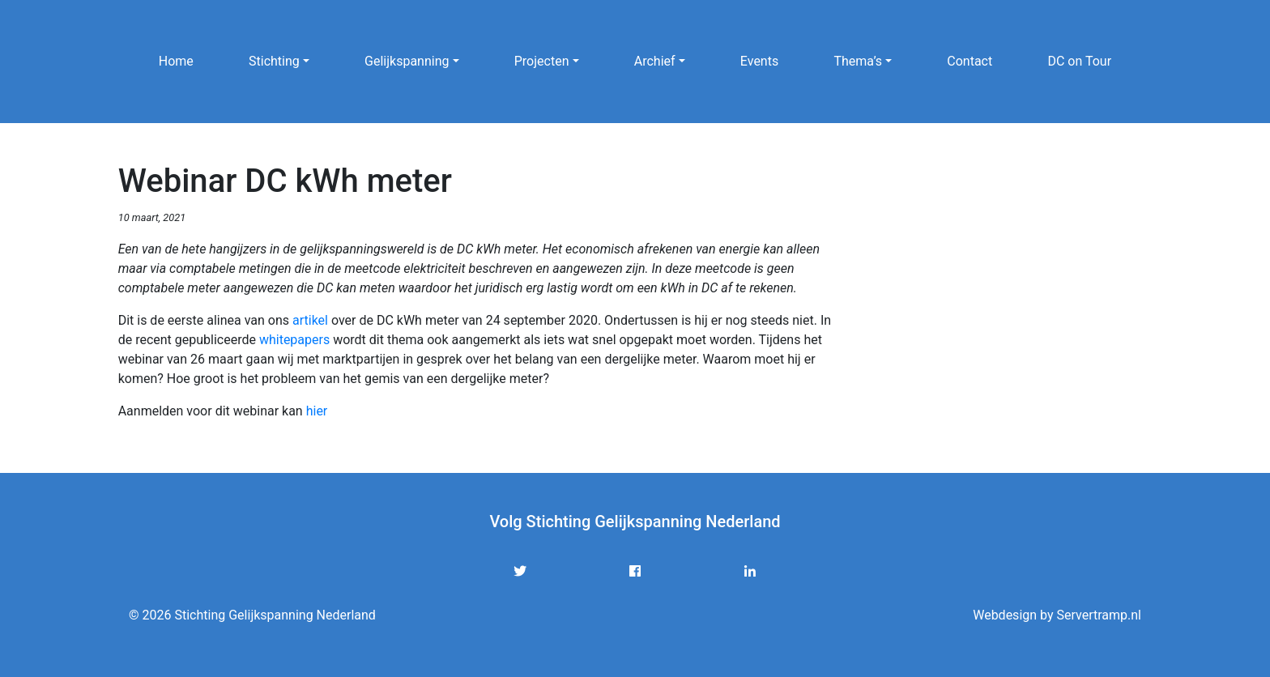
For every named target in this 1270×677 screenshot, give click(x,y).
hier (317, 411)
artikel (310, 320)
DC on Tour (1079, 61)
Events (759, 61)
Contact (969, 61)
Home (176, 61)
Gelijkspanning (406, 61)
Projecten (541, 61)
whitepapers (294, 339)
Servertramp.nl (1099, 615)
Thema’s (857, 61)
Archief (654, 61)
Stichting (274, 61)
